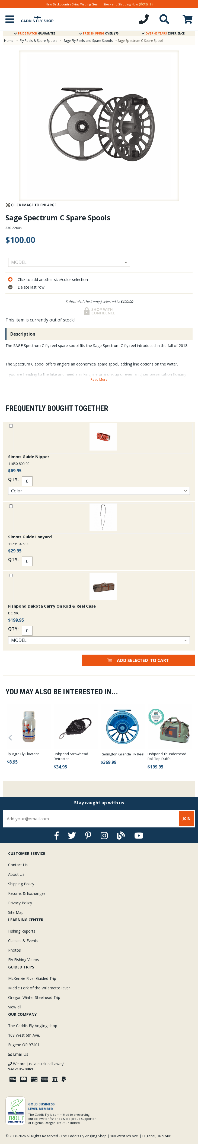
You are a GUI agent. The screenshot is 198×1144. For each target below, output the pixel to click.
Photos (14, 950)
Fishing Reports (21, 931)
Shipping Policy (21, 883)
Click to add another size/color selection (53, 279)
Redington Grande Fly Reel (122, 754)
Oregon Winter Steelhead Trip (34, 997)
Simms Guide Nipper (28, 456)
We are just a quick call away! (36, 1066)
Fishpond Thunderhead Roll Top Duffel (167, 756)
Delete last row (31, 287)
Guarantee (34, 33)
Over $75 (99, 33)
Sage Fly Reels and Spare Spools (88, 40)
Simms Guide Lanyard (30, 536)
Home (9, 40)
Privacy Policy (20, 902)
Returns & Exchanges (27, 893)
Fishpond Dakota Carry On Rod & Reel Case (52, 606)
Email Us (18, 1054)
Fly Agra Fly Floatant (23, 753)
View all (14, 1006)
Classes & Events (23, 940)
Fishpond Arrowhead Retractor (71, 756)
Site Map (16, 912)
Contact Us (18, 864)
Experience (163, 33)
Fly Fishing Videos (23, 959)
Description (22, 334)
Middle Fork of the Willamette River (39, 987)
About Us (16, 874)
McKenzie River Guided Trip (32, 978)
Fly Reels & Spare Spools (38, 40)
